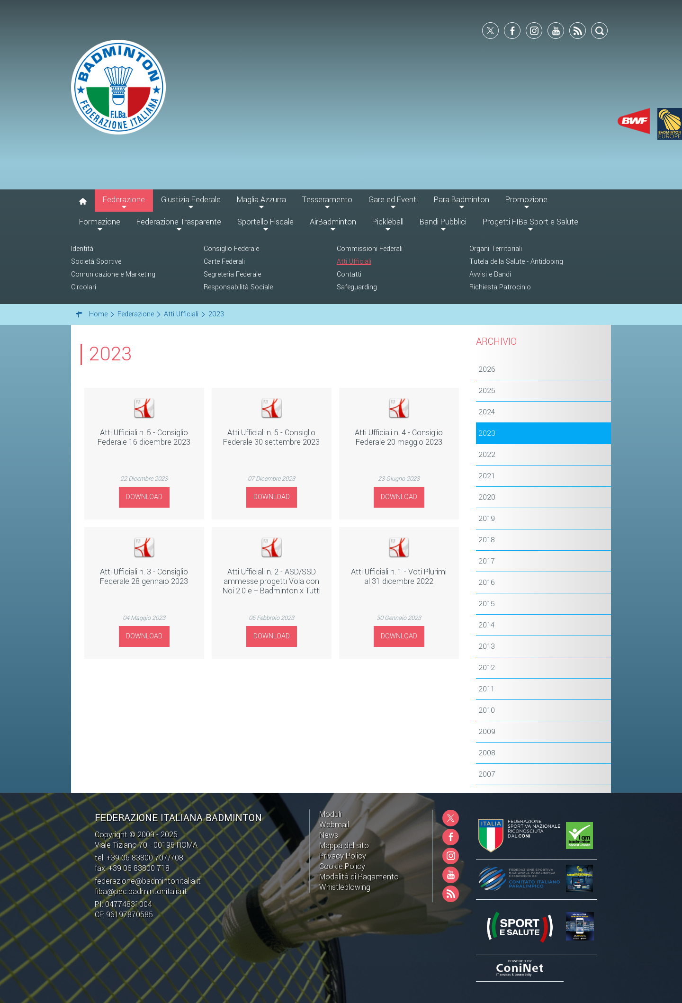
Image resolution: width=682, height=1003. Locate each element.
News (328, 835)
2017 (486, 561)
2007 (486, 774)
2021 (486, 476)
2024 (486, 412)
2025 (486, 390)
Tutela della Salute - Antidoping (516, 262)
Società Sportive (96, 262)
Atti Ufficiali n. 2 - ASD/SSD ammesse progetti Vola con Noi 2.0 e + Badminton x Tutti (272, 581)
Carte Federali (224, 262)
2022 (486, 454)
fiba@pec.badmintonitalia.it (141, 891)
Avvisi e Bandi (490, 274)
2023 (486, 433)
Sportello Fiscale (265, 221)
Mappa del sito (344, 845)
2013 (486, 646)
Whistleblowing (344, 887)
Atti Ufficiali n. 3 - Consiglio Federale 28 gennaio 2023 (144, 576)
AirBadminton (333, 221)
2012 (486, 668)
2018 (486, 540)
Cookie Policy (342, 866)
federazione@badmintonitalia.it (148, 881)
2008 (486, 753)
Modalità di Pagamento (359, 876)
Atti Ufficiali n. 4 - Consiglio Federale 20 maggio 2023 (399, 437)
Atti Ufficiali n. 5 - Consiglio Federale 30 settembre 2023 (271, 437)
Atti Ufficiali (354, 262)
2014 (486, 625)
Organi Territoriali (495, 249)
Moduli (330, 814)
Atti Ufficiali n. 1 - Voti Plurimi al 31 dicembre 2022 (399, 576)
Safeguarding (357, 287)
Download (144, 497)
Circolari (83, 287)
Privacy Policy (342, 856)
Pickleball (388, 221)
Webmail (334, 824)
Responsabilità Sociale (238, 287)
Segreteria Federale (232, 274)
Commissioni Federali (370, 249)
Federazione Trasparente (178, 221)
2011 (486, 689)
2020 (486, 497)
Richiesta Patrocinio (500, 287)
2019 (486, 518)
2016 (486, 582)
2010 (486, 710)
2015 (486, 604)
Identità (82, 249)
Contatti (349, 274)
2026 (486, 369)
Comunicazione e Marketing (113, 274)
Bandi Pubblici (443, 221)
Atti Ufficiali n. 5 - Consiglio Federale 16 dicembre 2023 (144, 437)
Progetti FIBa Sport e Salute (530, 221)
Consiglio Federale (231, 249)
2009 (486, 731)
